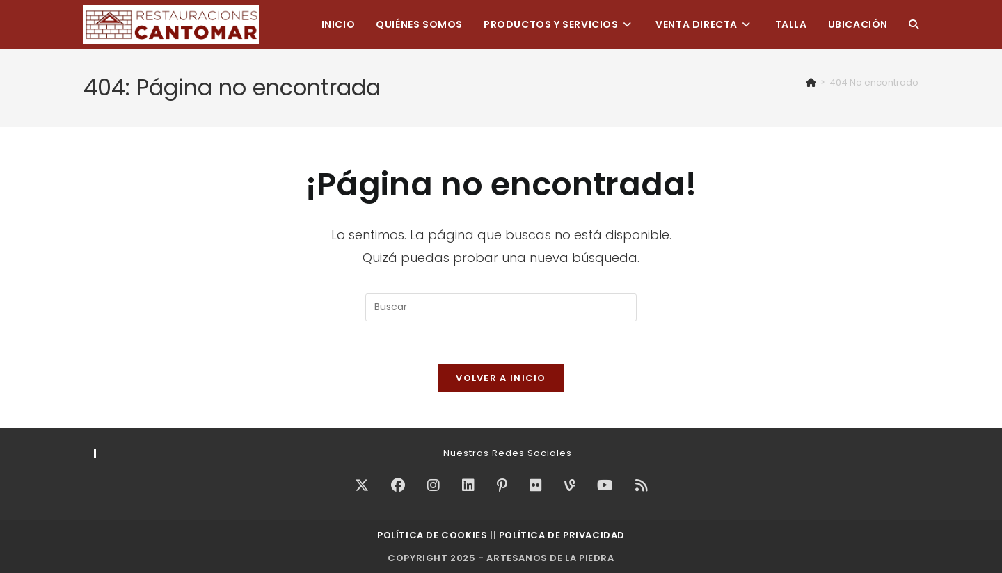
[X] (362, 485)
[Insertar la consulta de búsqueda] (501, 307)
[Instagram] (433, 485)
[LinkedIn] (468, 485)
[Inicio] (811, 82)
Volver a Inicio (501, 378)
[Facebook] (398, 485)
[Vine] (569, 485)
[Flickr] (536, 485)
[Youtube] (605, 485)
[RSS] (641, 485)
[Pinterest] (502, 485)
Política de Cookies (432, 535)
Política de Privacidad (562, 535)
